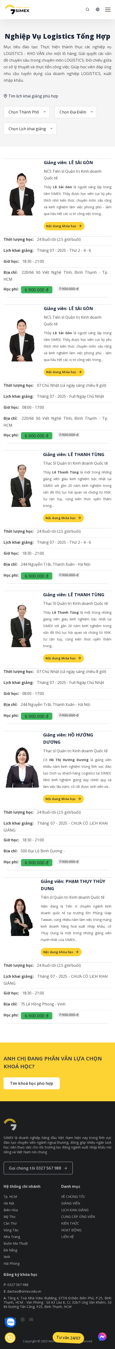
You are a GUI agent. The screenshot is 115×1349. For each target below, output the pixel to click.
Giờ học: (11, 261)
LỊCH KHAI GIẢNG (75, 1222)
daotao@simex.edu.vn (24, 1299)
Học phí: (11, 289)
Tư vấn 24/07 (68, 1337)
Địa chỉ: (10, 272)
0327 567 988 (17, 1292)
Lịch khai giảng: (19, 250)
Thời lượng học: (19, 239)
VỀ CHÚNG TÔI (73, 1208)
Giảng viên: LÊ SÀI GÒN (68, 162)
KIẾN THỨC (70, 1235)
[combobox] (27, 112)
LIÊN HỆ (67, 1249)
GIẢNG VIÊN (70, 1215)
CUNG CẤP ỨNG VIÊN (78, 1228)
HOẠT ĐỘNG (71, 1242)
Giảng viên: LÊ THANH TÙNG (73, 454)
